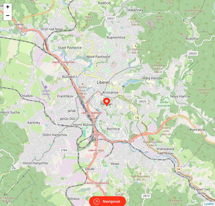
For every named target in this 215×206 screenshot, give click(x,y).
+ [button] (8, 7)
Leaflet (209, 198)
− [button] (8, 16)
